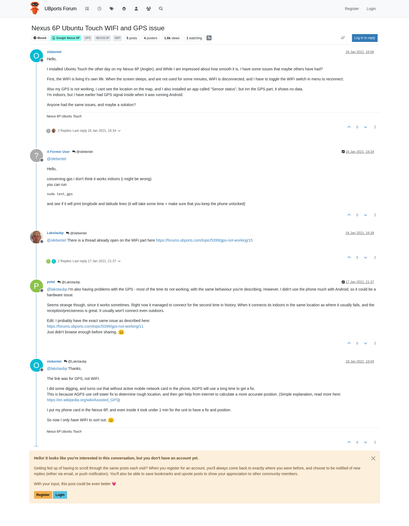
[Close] (373, 458)
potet (51, 282)
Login (59, 495)
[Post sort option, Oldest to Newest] (342, 38)
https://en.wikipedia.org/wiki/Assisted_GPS (83, 400)
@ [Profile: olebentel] (56, 159)
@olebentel (82, 152)
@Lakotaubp (68, 282)
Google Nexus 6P (65, 38)
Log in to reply (364, 38)
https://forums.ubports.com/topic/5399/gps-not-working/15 (204, 240)
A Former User (58, 152)
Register (43, 495)
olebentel (54, 52)
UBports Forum (61, 8)
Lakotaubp (55, 233)
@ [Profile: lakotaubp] (57, 289)
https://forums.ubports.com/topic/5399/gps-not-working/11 (95, 326)
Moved (40, 38)
